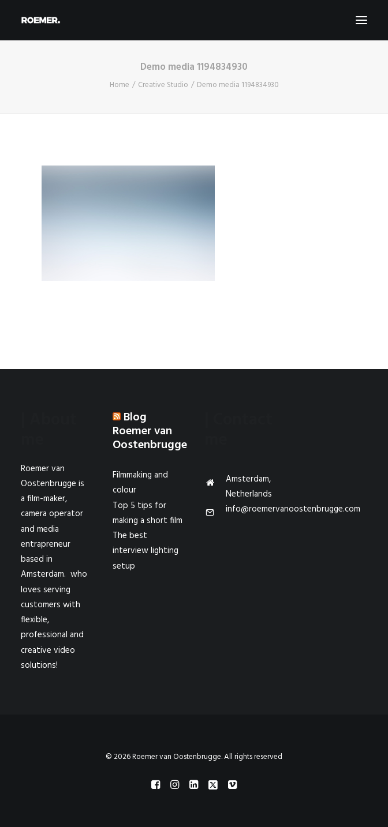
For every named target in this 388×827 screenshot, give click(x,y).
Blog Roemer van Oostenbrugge (150, 431)
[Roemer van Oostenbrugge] (194, 20)
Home (119, 85)
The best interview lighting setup (145, 551)
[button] (361, 20)
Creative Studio (163, 85)
